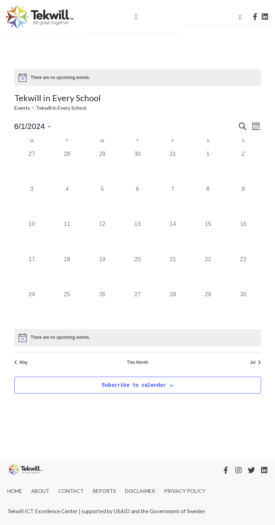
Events (22, 108)
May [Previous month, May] (21, 362)
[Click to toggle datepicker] (32, 126)
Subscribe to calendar (134, 384)
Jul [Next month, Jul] (255, 362)
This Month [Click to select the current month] (137, 362)
